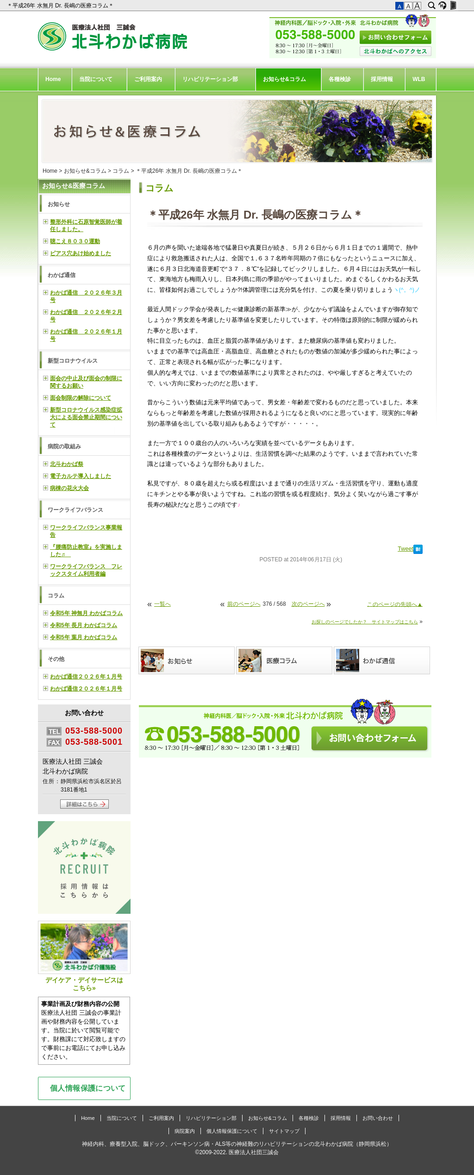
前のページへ (244, 604)
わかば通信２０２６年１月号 (86, 676)
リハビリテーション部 (210, 79)
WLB (418, 79)
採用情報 (382, 79)
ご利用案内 (148, 79)
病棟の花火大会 (69, 488)
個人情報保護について (88, 1088)
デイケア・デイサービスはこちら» (84, 956)
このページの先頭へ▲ (395, 604)
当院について (95, 79)
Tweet (405, 549)
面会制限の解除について (80, 398)
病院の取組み (64, 446)
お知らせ (59, 204)
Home (53, 79)
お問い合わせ (377, 1118)
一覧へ (162, 604)
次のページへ (308, 604)
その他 (56, 659)
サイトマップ (284, 1131)
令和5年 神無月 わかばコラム (86, 613)
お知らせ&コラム (284, 79)
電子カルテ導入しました (80, 476)
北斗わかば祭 (66, 464)
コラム (120, 171)
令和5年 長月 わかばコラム (83, 625)
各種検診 (340, 79)
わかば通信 (61, 275)
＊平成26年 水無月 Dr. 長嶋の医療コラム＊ (61, 5)
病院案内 (185, 1131)
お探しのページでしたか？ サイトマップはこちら (365, 621)
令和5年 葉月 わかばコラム (83, 637)
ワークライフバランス (75, 510)
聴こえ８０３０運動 (75, 241)
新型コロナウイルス (73, 361)
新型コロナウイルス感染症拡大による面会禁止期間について (86, 417)
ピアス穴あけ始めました (80, 253)
